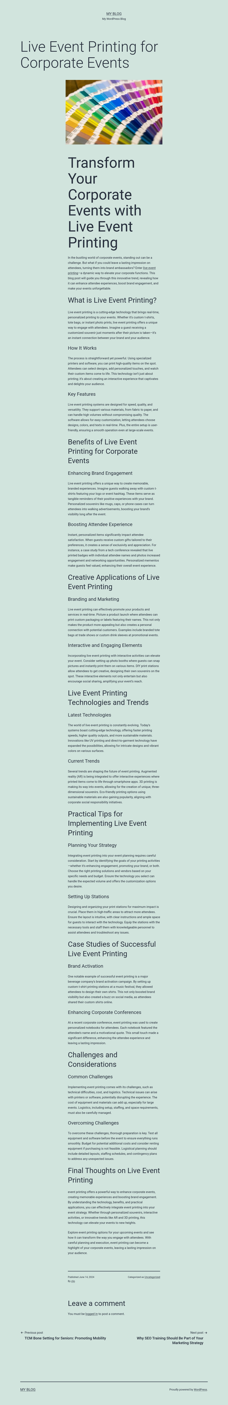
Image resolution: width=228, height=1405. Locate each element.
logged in (91, 1314)
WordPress (200, 1389)
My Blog (114, 14)
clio (73, 1281)
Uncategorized (152, 1277)
